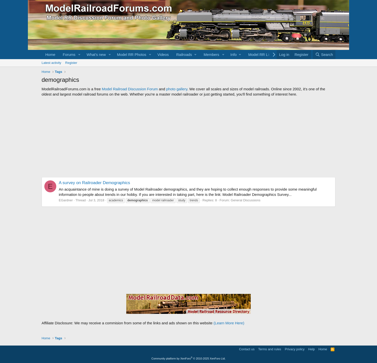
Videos (163, 54)
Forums (69, 54)
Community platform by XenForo (188, 358)
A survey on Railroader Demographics (94, 182)
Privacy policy (295, 349)
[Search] (324, 54)
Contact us (246, 349)
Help (311, 349)
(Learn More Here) (229, 323)
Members (211, 54)
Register (71, 63)
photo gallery (176, 89)
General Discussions (245, 200)
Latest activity (51, 63)
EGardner (66, 200)
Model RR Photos (131, 54)
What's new (96, 54)
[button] (79, 54)
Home (50, 54)
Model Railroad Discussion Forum (130, 89)
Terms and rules (269, 349)
